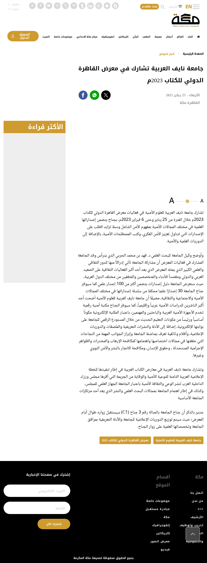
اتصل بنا (196, 492)
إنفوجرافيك (161, 525)
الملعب (146, 36)
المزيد (46, 36)
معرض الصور (160, 541)
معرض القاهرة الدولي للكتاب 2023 (125, 440)
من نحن (197, 501)
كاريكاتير (123, 36)
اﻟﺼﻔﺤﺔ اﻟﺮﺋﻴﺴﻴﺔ (193, 53)
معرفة (158, 36)
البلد (190, 36)
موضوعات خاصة (63, 36)
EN (188, 7)
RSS (200, 509)
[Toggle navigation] (196, 6)
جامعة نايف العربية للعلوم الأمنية (178, 440)
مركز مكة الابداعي (86, 36)
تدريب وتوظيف (191, 525)
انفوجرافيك (107, 36)
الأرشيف (175, 7)
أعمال (169, 36)
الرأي (135, 36)
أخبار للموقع (166, 54)
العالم (180, 36)
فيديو (165, 549)
